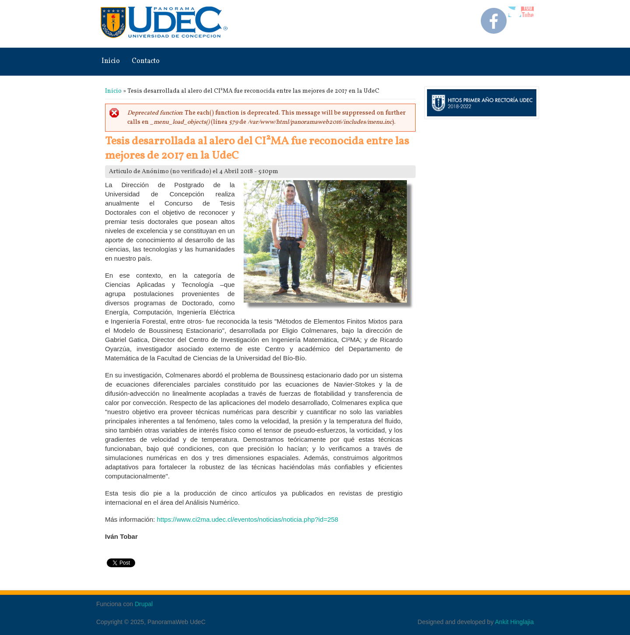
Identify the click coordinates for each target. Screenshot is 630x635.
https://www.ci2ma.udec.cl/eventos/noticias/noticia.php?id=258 (247, 519)
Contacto (146, 61)
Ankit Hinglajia (514, 621)
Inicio (111, 61)
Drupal (144, 603)
